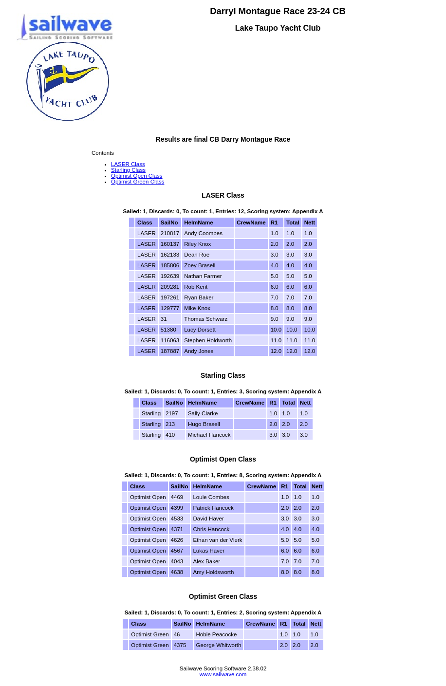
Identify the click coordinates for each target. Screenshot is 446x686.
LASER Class (128, 164)
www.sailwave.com (223, 674)
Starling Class (128, 170)
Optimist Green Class (137, 182)
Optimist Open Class (137, 176)
